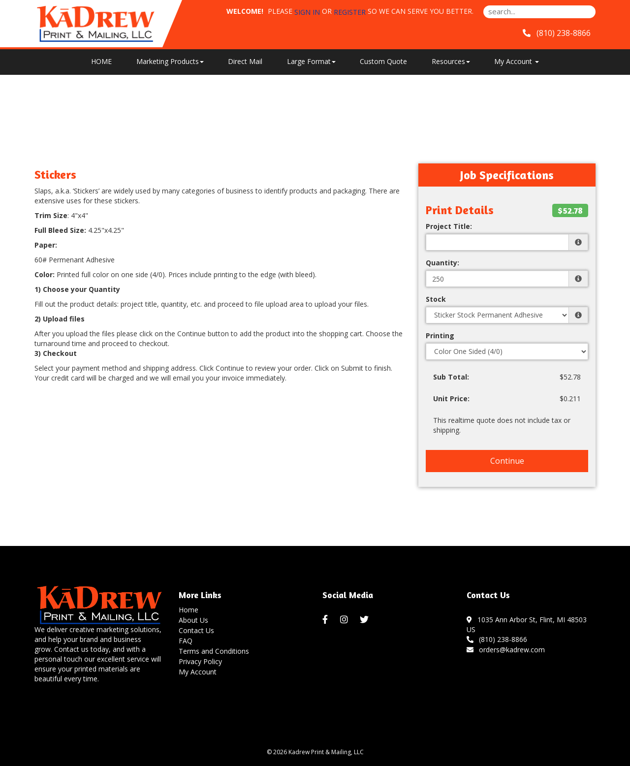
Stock (436, 299)
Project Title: (449, 226)
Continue (507, 460)
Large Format (311, 61)
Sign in (307, 12)
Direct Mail (245, 61)
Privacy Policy (200, 661)
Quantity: (442, 262)
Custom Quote (383, 61)
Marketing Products (170, 61)
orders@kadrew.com (506, 649)
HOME (101, 61)
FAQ (185, 640)
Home (188, 609)
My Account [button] (516, 61)
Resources (451, 61)
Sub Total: (451, 377)
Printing (440, 335)
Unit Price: (451, 398)
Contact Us (196, 630)
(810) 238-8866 (497, 639)
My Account (198, 671)
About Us (193, 620)
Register (350, 12)
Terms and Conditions (214, 651)
